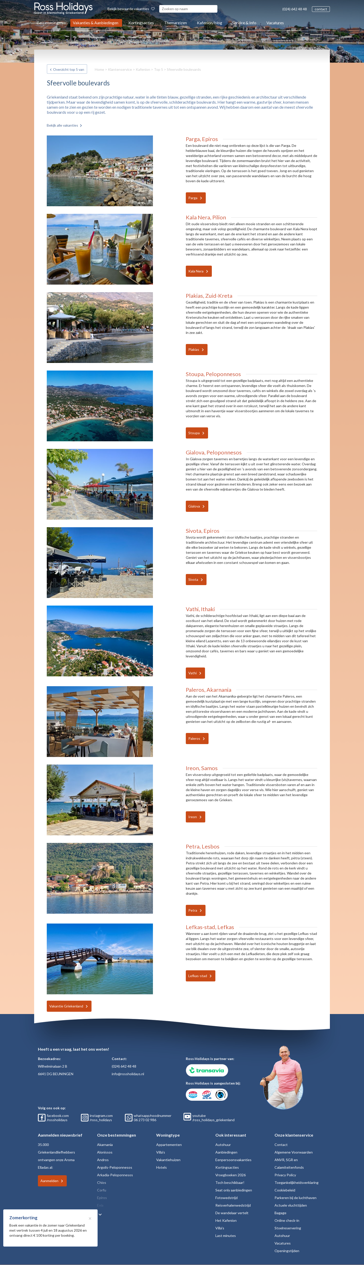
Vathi (192, 673)
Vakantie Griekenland (66, 1006)
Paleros (194, 738)
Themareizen (175, 22)
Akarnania (105, 1144)
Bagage (280, 1213)
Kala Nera (195, 271)
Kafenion (143, 69)
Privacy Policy (285, 1175)
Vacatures (275, 22)
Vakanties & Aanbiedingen (95, 22)
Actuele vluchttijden (291, 1205)
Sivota (193, 579)
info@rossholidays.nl (128, 1074)
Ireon (192, 817)
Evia (100, 1205)
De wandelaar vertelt (231, 1213)
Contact (281, 1144)
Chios (101, 1182)
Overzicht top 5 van (68, 69)
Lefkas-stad (197, 976)
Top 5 (158, 69)
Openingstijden (287, 1251)
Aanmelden (49, 1181)
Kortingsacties (141, 22)
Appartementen (169, 1144)
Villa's (160, 1152)
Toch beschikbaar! (229, 1182)
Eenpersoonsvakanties (233, 1160)
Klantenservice (120, 69)
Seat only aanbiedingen (233, 1190)
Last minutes (225, 1235)
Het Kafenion (226, 1220)
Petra (192, 910)
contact (321, 9)
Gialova (194, 506)
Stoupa (194, 433)
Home (99, 69)
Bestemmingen (50, 22)
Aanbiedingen (226, 1152)
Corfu (101, 1190)
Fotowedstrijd (226, 1197)
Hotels (161, 1167)
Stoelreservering (288, 1228)
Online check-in (287, 1220)
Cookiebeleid (285, 1190)
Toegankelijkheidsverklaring (296, 1182)
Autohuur (223, 1144)
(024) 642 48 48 (294, 9)
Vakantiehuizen (168, 1160)
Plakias (193, 349)
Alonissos (104, 1152)
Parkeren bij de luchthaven (295, 1197)
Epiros (102, 1197)
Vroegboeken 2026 (230, 1175)
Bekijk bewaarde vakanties (131, 9)
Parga (192, 198)
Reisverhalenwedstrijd (233, 1205)
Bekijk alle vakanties (62, 125)
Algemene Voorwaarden (294, 1152)
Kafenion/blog (209, 22)
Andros (103, 1160)
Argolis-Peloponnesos (114, 1167)
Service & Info (244, 22)
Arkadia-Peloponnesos (115, 1175)
